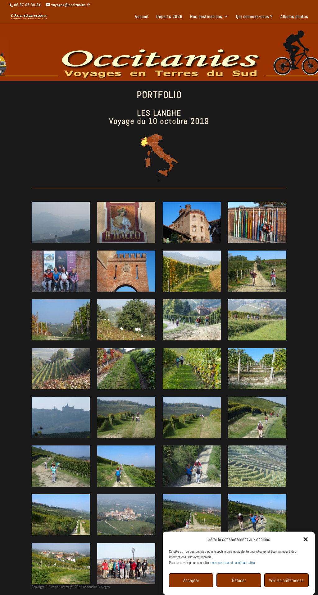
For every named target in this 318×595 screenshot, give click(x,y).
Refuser (239, 582)
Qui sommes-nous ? (254, 16)
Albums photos (294, 16)
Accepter (191, 582)
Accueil (141, 16)
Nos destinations (206, 16)
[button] (305, 541)
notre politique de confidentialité (233, 564)
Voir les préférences (286, 582)
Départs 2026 (169, 16)
